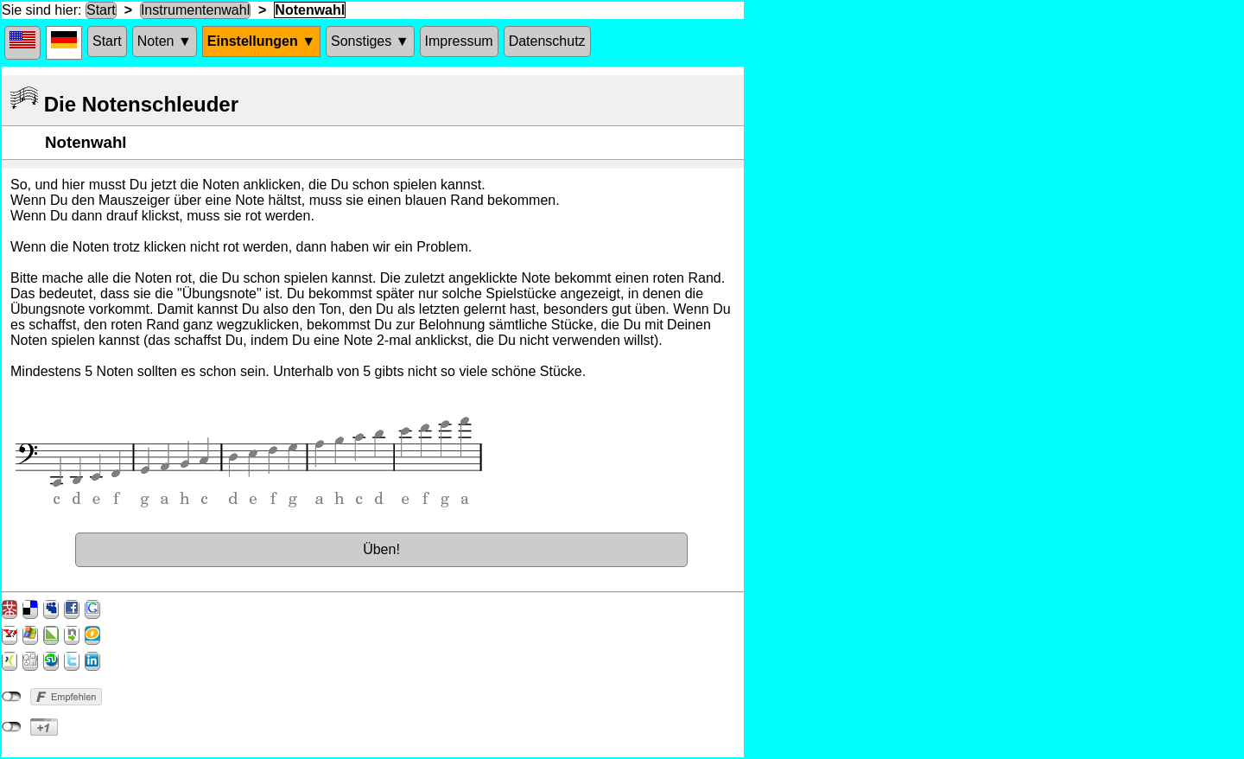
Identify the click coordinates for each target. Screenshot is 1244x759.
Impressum (459, 41)
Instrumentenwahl (195, 10)
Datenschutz (547, 41)
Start (101, 10)
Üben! (381, 549)
